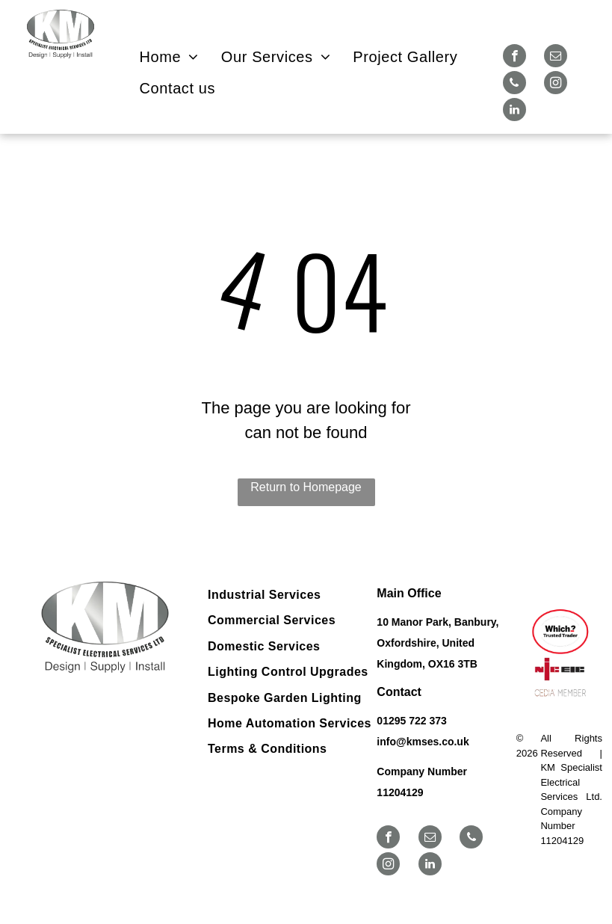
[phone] (514, 84)
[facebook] (514, 57)
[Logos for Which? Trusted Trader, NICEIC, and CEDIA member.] (559, 654)
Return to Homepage (306, 487)
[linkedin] (514, 111)
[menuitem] (169, 57)
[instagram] (555, 84)
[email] (555, 57)
